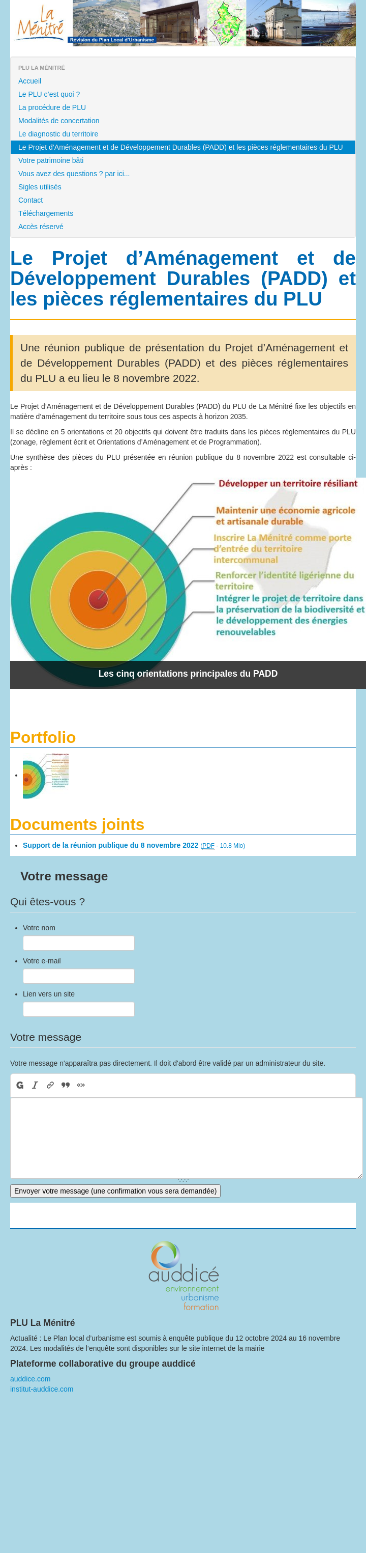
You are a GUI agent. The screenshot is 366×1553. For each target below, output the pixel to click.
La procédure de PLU (52, 107)
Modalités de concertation (59, 121)
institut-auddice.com (42, 1389)
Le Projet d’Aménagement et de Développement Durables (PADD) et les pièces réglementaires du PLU (180, 147)
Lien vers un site (49, 994)
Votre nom (39, 928)
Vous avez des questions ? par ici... (74, 174)
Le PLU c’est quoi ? (49, 94)
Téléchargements (45, 213)
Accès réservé (41, 227)
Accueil (29, 81)
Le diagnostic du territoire (58, 134)
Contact (30, 200)
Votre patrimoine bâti (50, 160)
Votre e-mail (42, 961)
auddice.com (30, 1379)
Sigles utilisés (40, 187)
